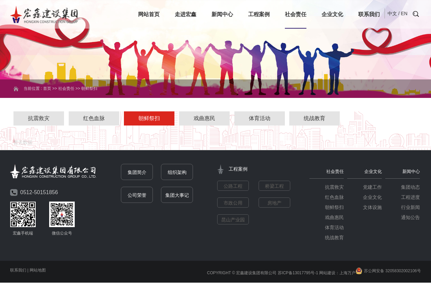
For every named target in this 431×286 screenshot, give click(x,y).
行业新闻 (410, 207)
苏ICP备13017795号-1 (298, 273)
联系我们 (369, 14)
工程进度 (410, 197)
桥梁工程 (274, 186)
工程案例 (259, 14)
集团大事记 (177, 196)
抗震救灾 (38, 118)
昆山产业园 (233, 220)
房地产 (274, 203)
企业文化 (332, 14)
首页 (47, 88)
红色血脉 (94, 118)
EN (404, 13)
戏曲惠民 (204, 118)
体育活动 (259, 118)
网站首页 (149, 14)
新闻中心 (222, 14)
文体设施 (372, 207)
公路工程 (233, 186)
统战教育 (314, 118)
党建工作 (372, 187)
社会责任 (295, 14)
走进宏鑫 (185, 14)
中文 (392, 13)
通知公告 (410, 217)
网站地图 (38, 270)
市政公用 (233, 203)
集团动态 (410, 187)
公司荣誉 (137, 196)
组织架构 (177, 173)
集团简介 (137, 173)
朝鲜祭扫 (149, 118)
